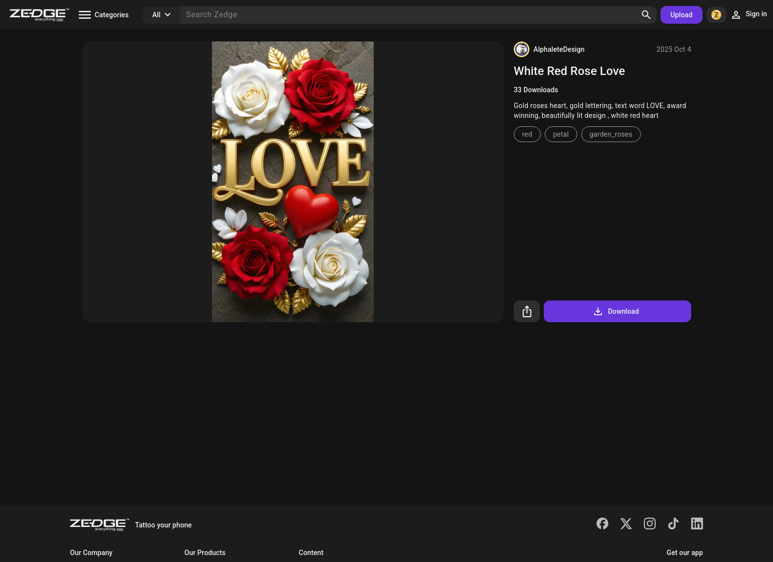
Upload (681, 15)
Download (615, 311)
